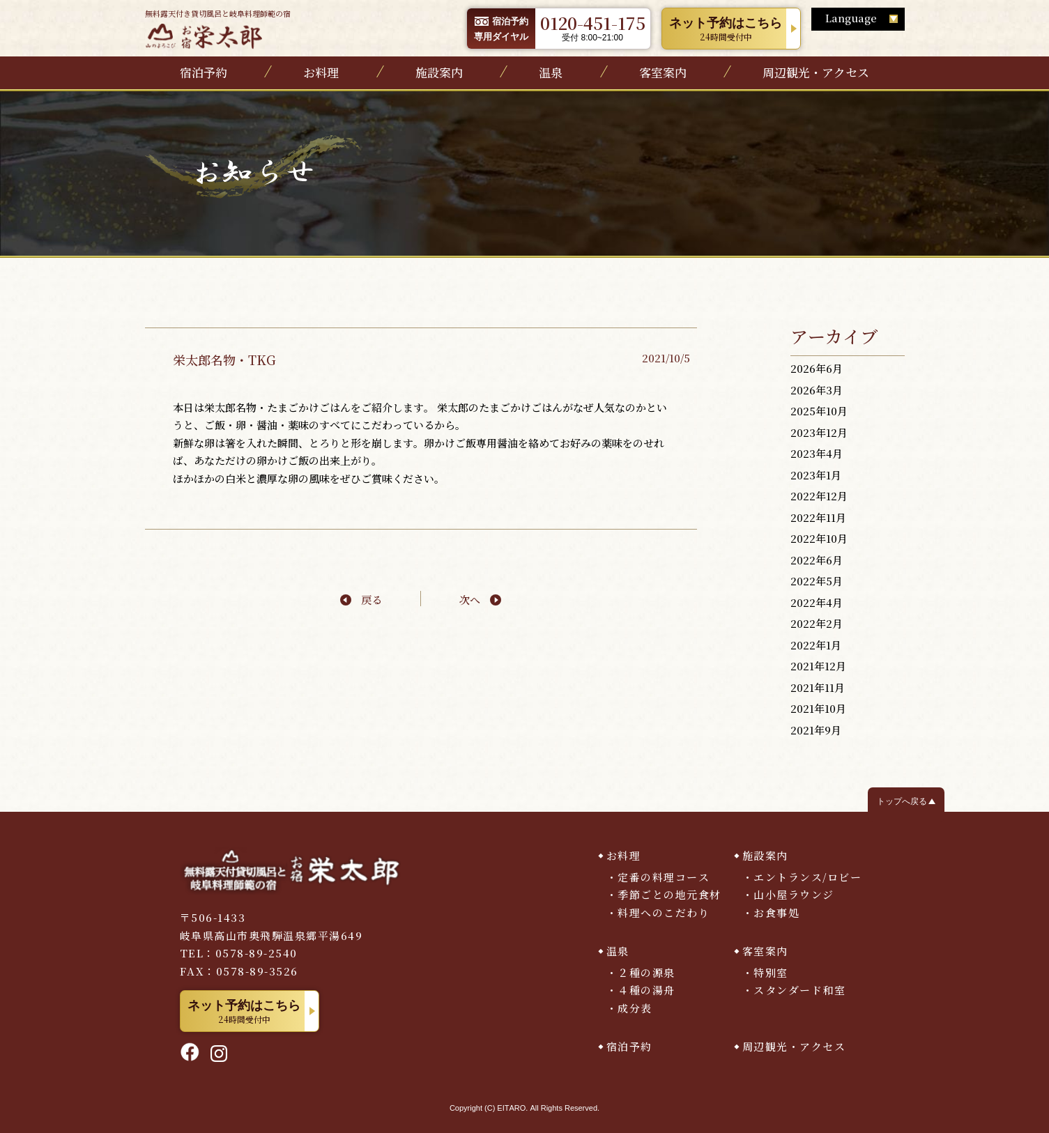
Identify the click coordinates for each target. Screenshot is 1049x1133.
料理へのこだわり (664, 912)
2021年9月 (815, 730)
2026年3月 (816, 390)
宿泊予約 (203, 72)
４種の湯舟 (646, 989)
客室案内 (663, 72)
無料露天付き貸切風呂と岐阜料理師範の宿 (218, 28)
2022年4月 (816, 602)
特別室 (770, 972)
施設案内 (439, 72)
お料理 (321, 72)
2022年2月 (816, 623)
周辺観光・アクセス (816, 72)
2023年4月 (816, 453)
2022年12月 (819, 495)
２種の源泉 (646, 972)
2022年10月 (819, 538)
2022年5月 (816, 580)
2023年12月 (819, 432)
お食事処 (776, 912)
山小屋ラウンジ (793, 894)
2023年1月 (815, 475)
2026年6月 (816, 368)
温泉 (550, 72)
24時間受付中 (726, 29)
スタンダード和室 (799, 989)
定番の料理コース (664, 877)
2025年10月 (819, 410)
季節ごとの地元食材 (669, 894)
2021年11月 (817, 687)
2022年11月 (818, 517)
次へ (469, 599)
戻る (371, 599)
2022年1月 (815, 645)
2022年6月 (816, 560)
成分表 (635, 1008)
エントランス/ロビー (807, 877)
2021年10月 (818, 708)
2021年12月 (818, 665)
